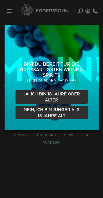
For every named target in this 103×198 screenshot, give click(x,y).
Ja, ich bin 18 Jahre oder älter (51, 97)
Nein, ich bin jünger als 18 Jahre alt (51, 113)
